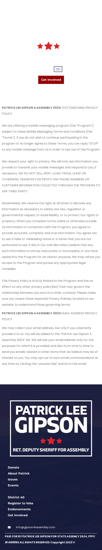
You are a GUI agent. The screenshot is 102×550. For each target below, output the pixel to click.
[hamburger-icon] (58, 69)
